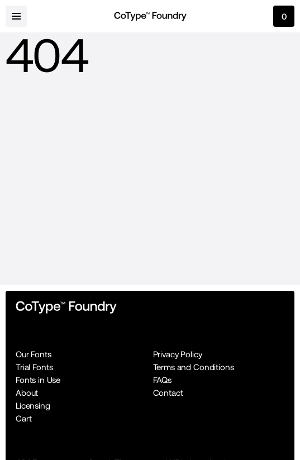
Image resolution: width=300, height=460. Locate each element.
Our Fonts (33, 354)
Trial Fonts (34, 367)
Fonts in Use (38, 380)
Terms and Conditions (193, 367)
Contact (168, 393)
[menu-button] (16, 16)
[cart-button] (283, 16)
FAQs (162, 380)
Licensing (33, 405)
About (27, 393)
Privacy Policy (177, 354)
